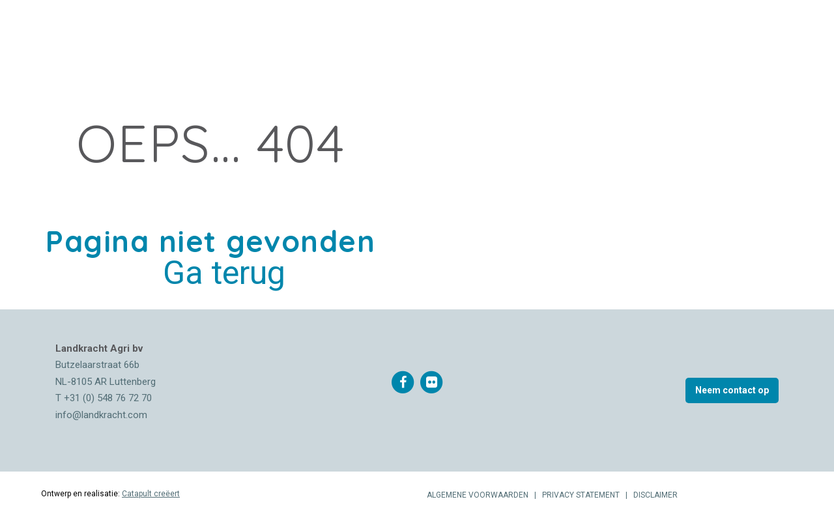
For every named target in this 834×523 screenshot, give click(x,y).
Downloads (436, 36)
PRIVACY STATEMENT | (586, 495)
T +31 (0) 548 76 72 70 (103, 398)
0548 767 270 (649, 36)
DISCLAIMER (655, 495)
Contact (560, 36)
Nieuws (306, 36)
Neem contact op (732, 390)
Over (152, 36)
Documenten (364, 36)
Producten (250, 36)
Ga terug (224, 273)
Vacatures (502, 36)
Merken (194, 36)
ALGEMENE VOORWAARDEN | (483, 495)
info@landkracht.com (101, 415)
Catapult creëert (151, 493)
